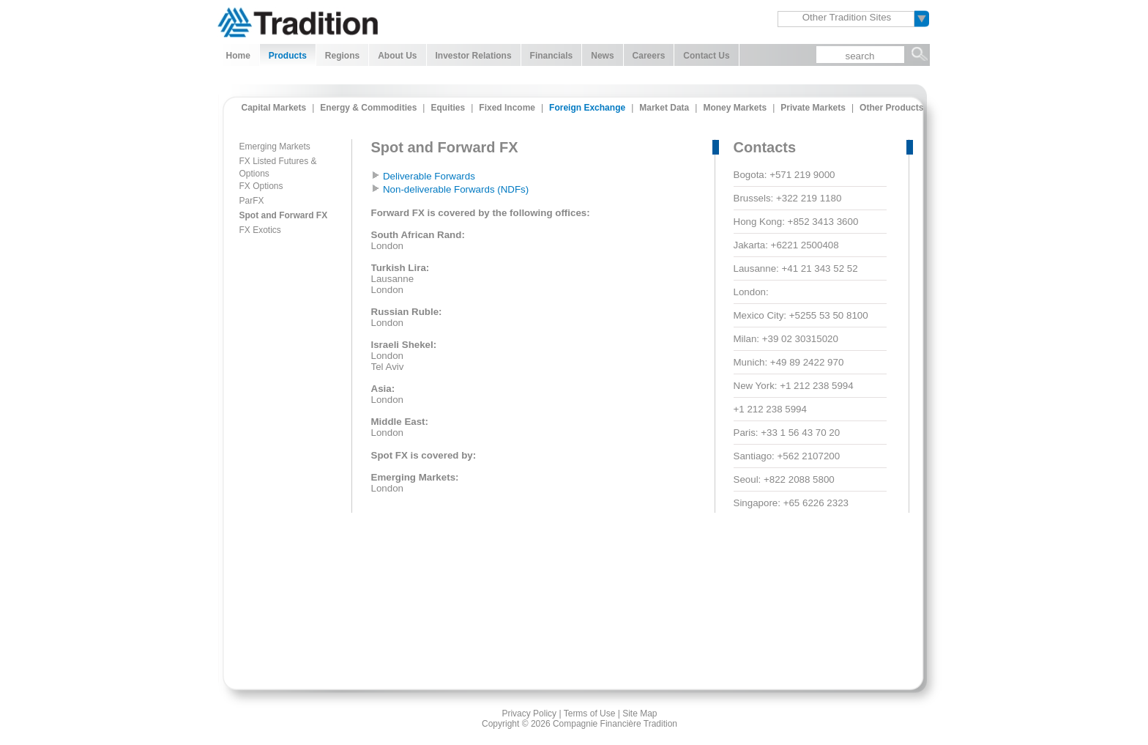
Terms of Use (590, 713)
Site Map (639, 713)
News (602, 56)
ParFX (251, 201)
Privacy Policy (529, 713)
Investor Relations (474, 56)
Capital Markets (274, 108)
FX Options (261, 186)
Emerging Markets (274, 146)
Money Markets (735, 108)
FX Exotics (260, 230)
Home (238, 56)
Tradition (297, 20)
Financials (551, 56)
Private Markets (813, 108)
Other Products (891, 108)
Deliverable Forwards (429, 176)
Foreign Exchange (587, 108)
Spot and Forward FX (283, 215)
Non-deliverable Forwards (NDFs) (456, 189)
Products (288, 56)
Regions (342, 56)
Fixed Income (507, 108)
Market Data (664, 108)
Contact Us (706, 56)
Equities (447, 108)
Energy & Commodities (368, 108)
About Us (397, 56)
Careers (649, 56)
